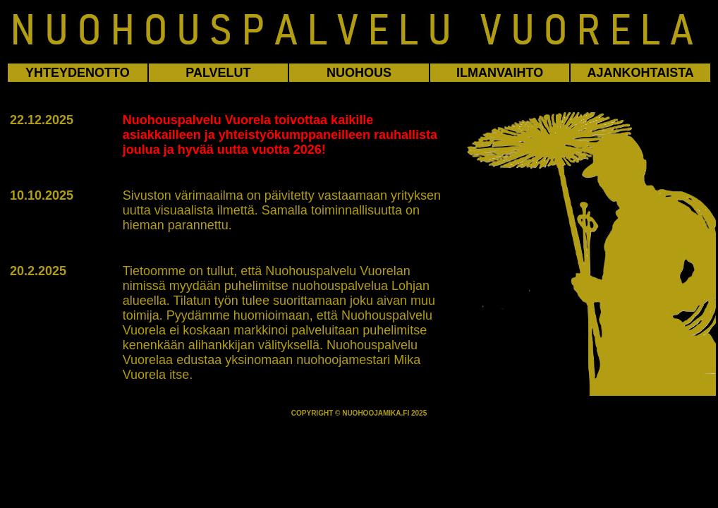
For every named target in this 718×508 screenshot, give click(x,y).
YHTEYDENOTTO (77, 73)
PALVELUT (217, 73)
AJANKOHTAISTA (641, 73)
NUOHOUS (359, 73)
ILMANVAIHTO (499, 73)
